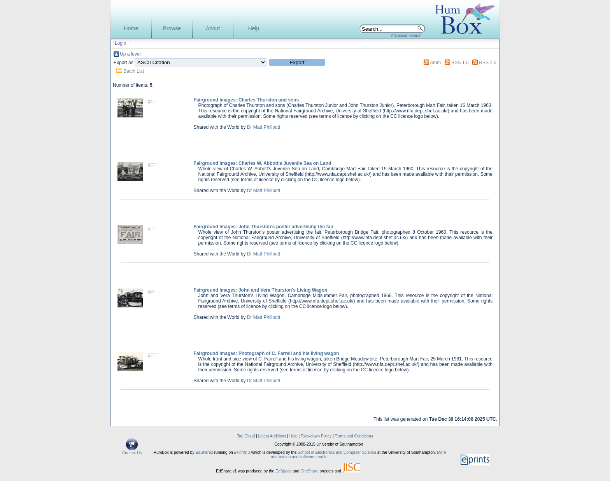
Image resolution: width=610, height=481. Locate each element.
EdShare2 (204, 452)
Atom (435, 62)
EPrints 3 (242, 452)
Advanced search (406, 35)
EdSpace (283, 471)
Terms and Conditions (354, 436)
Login (120, 43)
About (213, 28)
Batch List (133, 71)
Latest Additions (272, 436)
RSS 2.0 (487, 62)
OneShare (309, 471)
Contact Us (132, 451)
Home (131, 28)
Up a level (130, 54)
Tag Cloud (246, 436)
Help (253, 28)
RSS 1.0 (460, 62)
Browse (172, 28)
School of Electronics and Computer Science (337, 452)
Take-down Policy (316, 436)
